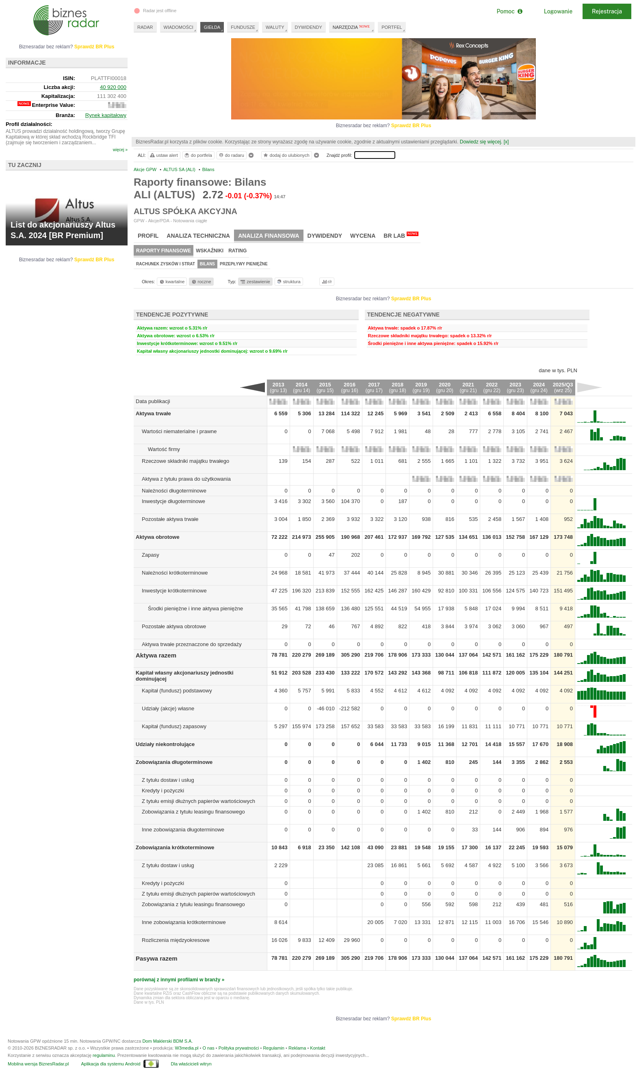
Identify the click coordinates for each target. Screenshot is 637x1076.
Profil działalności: (29, 124)
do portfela (198, 155)
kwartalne (171, 281)
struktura (288, 281)
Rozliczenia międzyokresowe (176, 940)
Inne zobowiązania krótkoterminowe (184, 922)
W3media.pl (186, 1048)
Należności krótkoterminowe (175, 573)
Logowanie (558, 11)
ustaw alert (163, 155)
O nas (208, 1048)
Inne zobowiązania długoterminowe (183, 830)
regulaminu (104, 1055)
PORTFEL (391, 27)
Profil (148, 235)
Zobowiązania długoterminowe (174, 762)
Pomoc (509, 11)
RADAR (145, 27)
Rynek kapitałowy (105, 115)
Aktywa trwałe (153, 413)
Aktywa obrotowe (158, 537)
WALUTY (275, 27)
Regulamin (273, 1048)
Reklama (297, 1048)
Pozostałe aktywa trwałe (170, 519)
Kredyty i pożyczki (163, 790)
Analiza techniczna (198, 235)
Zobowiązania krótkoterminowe (175, 847)
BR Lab (401, 235)
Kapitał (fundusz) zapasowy (174, 726)
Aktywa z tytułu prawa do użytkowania (186, 479)
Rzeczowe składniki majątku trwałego (185, 461)
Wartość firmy (164, 449)
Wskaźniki (209, 251)
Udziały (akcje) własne (168, 708)
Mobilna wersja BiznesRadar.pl (38, 1063)
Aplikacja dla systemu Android (110, 1063)
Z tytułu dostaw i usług (168, 780)
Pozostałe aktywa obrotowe (174, 626)
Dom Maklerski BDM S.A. (167, 1041)
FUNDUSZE (243, 27)
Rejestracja (607, 11)
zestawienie (255, 281)
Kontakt (317, 1048)
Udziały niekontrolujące (165, 744)
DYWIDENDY (308, 27)
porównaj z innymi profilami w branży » (179, 980)
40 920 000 (113, 87)
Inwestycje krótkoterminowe (174, 591)
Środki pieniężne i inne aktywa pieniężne (195, 608)
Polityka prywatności (239, 1048)
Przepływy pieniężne (244, 264)
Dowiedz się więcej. (481, 142)
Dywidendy (325, 235)
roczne (201, 281)
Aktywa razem (156, 655)
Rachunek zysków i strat (165, 264)
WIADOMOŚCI (178, 27)
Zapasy (150, 555)
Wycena (362, 235)
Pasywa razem (157, 958)
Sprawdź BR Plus (411, 125)
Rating (237, 251)
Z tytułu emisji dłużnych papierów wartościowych (198, 801)
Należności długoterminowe (174, 491)
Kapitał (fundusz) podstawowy (177, 691)
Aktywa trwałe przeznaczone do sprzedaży (192, 644)
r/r (326, 281)
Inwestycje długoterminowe (173, 501)
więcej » (120, 150)
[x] (506, 142)
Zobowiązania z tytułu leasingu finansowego (193, 812)
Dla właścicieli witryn (191, 1063)
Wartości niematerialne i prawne (179, 431)
